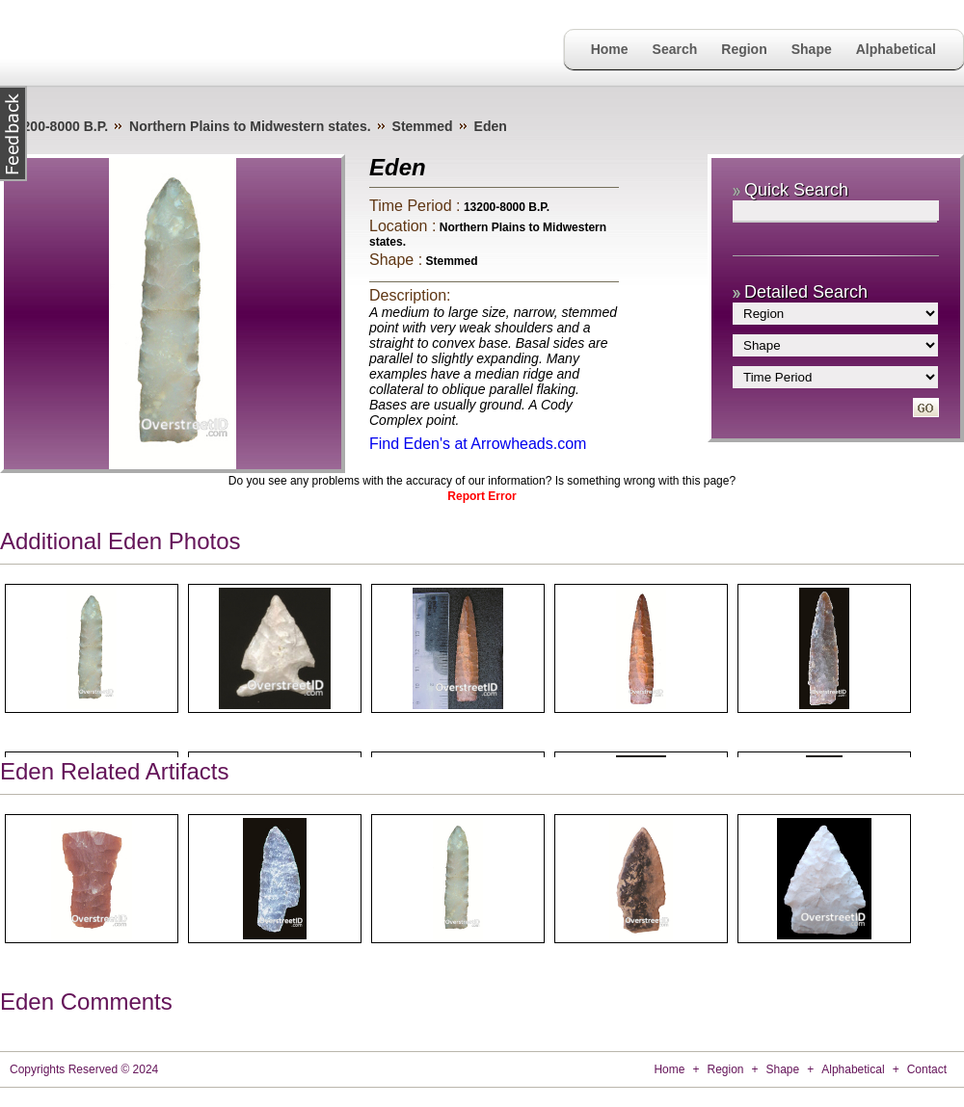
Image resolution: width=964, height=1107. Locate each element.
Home (610, 49)
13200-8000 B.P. (58, 126)
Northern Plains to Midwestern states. (250, 126)
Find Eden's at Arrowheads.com (477, 443)
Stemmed (422, 126)
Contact (927, 1069)
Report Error (481, 496)
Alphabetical (896, 49)
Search (675, 49)
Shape (811, 49)
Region (743, 49)
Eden (490, 126)
